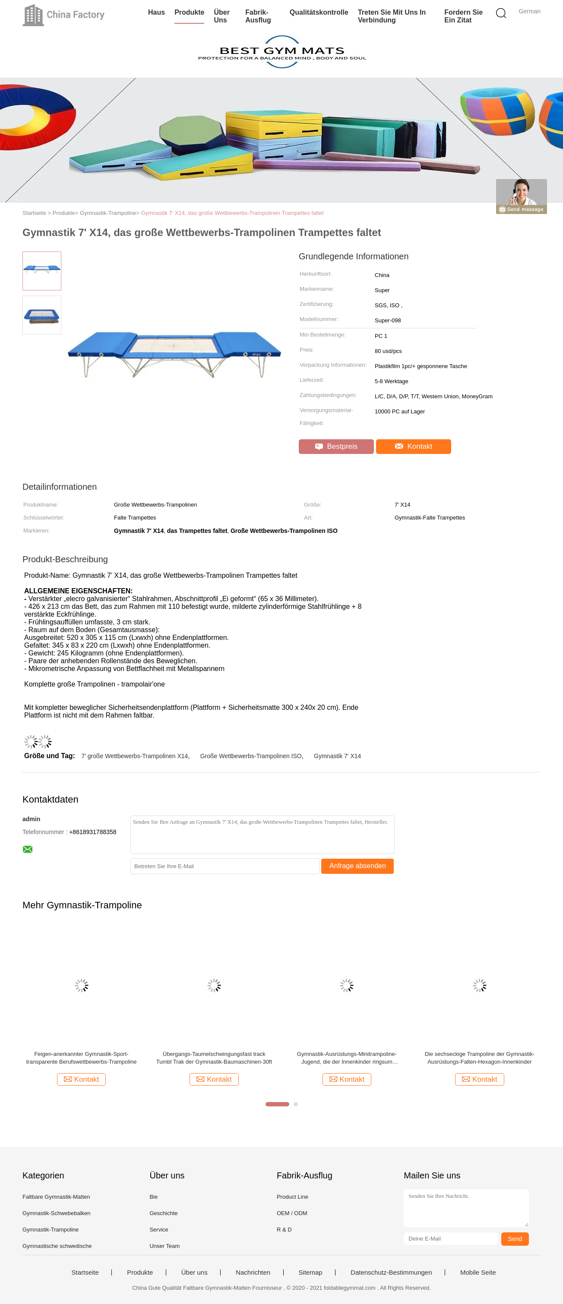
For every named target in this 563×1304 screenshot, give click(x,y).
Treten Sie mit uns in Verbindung (392, 16)
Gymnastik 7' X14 (337, 756)
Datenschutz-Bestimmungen (391, 1272)
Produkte (189, 12)
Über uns (221, 16)
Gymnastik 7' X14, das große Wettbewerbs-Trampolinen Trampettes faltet (232, 213)
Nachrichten (253, 1272)
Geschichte (163, 1213)
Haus (156, 12)
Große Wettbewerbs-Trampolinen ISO (251, 756)
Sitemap (311, 1272)
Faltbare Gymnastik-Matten (56, 1197)
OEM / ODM (292, 1213)
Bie (153, 1197)
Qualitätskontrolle (319, 12)
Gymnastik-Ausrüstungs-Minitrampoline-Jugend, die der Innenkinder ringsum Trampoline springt (347, 1058)
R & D (284, 1229)
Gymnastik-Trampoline (50, 1229)
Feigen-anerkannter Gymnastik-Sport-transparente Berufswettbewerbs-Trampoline (81, 1058)
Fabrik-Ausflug (258, 16)
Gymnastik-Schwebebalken (56, 1213)
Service (158, 1229)
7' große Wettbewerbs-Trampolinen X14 (134, 756)
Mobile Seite (478, 1272)
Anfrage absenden (357, 865)
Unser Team (164, 1246)
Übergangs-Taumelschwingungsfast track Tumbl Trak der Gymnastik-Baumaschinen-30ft (214, 1058)
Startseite (84, 1272)
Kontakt (413, 446)
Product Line (292, 1197)
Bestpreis (336, 446)
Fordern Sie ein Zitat (463, 16)
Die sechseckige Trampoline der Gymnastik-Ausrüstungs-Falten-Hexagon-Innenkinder (480, 1058)
